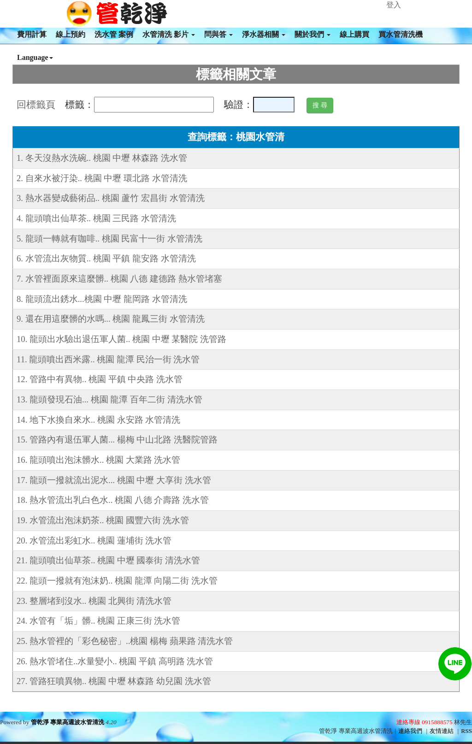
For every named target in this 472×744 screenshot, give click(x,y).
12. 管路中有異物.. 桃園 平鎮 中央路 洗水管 (100, 379)
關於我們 (312, 34)
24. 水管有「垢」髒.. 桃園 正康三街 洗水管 (98, 621)
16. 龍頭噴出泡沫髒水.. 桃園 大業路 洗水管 (98, 460)
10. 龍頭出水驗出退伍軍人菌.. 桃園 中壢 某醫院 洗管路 (121, 339)
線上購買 (354, 34)
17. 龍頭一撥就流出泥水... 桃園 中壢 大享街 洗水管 (114, 480)
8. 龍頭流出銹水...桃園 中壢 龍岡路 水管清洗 (102, 299)
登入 (393, 5)
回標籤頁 (36, 104)
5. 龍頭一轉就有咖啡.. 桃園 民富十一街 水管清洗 (109, 238)
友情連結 (442, 730)
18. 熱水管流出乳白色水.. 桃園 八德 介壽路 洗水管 (113, 500)
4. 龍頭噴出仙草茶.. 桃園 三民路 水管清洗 (96, 218)
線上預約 (70, 34)
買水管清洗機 (400, 34)
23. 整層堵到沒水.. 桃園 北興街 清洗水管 (94, 601)
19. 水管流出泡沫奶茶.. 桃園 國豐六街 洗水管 (103, 520)
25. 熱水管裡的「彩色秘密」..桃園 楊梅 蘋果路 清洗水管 (125, 641)
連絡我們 (410, 730)
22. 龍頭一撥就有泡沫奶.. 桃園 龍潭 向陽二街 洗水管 (117, 580)
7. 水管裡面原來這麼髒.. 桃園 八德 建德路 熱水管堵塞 (119, 278)
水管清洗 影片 (168, 34)
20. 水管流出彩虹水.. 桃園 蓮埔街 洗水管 (94, 540)
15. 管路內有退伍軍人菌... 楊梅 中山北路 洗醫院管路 (117, 439)
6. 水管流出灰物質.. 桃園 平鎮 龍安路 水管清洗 (106, 258)
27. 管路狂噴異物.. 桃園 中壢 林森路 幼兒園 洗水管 (114, 681)
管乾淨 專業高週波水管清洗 (67, 722)
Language (35, 57)
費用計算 (32, 34)
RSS (466, 730)
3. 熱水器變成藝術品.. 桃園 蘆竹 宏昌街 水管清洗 (111, 198)
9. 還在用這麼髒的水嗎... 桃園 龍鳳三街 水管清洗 (111, 319)
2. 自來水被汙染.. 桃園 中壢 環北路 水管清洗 (102, 178)
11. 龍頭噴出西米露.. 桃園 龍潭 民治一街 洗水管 (108, 359)
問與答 (218, 34)
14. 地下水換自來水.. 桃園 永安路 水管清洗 (98, 420)
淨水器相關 (263, 34)
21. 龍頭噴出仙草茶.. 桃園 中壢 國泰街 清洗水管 (108, 560)
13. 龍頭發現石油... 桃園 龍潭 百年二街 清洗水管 (109, 399)
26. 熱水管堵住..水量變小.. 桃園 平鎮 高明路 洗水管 (115, 661)
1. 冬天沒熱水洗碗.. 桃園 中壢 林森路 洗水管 (102, 158)
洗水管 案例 (113, 34)
